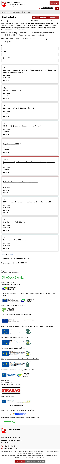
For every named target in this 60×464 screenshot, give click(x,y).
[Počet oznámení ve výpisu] (26, 259)
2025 (19, 39)
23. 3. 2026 (6, 187)
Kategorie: (4, 39)
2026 (26, 39)
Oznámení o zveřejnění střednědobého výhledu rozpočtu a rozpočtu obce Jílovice (29, 163)
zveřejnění (7, 42)
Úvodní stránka (5, 12)
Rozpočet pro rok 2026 (12, 144)
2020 (12, 39)
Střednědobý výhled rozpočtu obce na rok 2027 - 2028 (23, 126)
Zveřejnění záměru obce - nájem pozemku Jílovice (22, 182)
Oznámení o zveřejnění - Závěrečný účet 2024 (20, 108)
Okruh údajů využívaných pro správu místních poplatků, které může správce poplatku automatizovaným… (29, 71)
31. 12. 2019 (6, 77)
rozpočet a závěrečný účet (41, 39)
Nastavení (41, 461)
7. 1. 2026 (6, 131)
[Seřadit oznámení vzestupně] (8, 45)
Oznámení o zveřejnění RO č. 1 (14, 240)
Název (4, 46)
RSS (35, 17)
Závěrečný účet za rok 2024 (14, 90)
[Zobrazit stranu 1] (6, 254)
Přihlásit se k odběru (49, 17)
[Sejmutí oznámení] (30, 60)
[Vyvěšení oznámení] (30, 54)
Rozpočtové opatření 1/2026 (14, 222)
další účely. (39, 453)
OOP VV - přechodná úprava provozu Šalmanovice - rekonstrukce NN (28, 202)
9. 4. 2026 (6, 192)
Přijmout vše (19, 461)
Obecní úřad (16, 12)
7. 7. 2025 (6, 95)
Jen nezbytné (30, 461)
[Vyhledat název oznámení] (30, 48)
